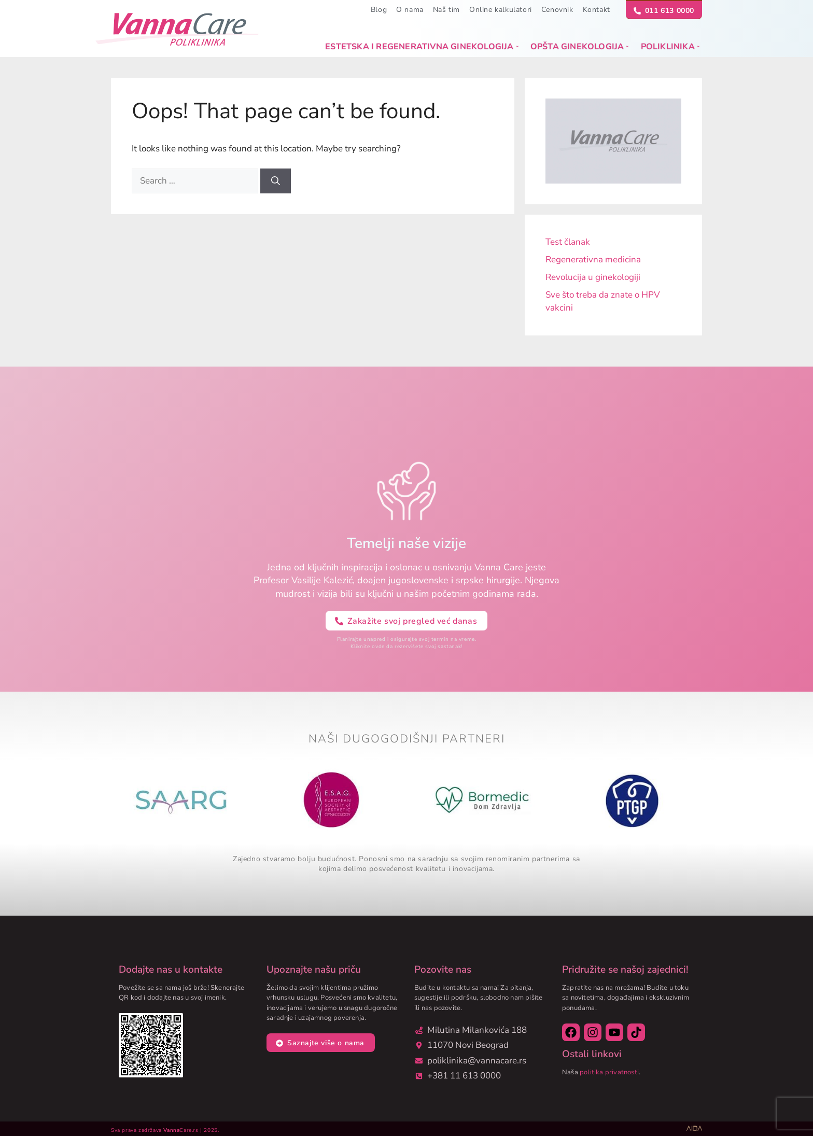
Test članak (567, 242)
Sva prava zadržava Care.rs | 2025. (165, 1130)
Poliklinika (670, 46)
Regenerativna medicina (593, 259)
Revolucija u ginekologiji (592, 277)
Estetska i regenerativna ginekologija (421, 46)
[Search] (275, 181)
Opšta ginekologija (579, 46)
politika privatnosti (609, 1072)
